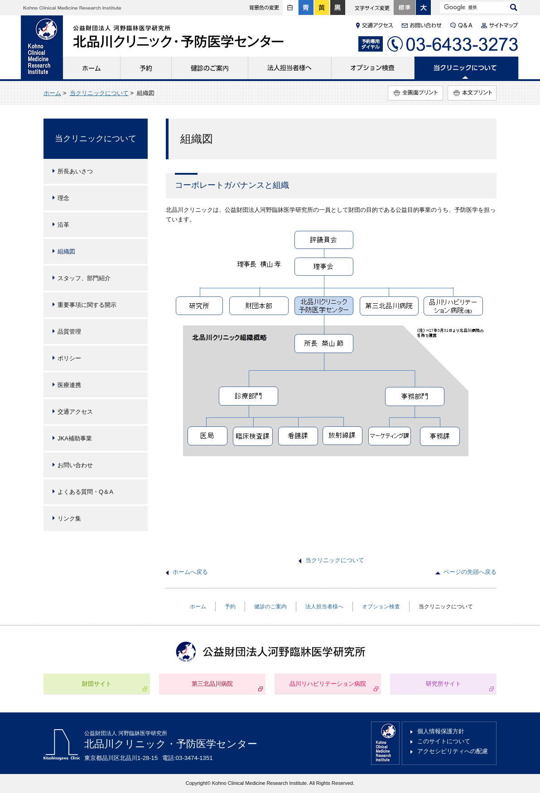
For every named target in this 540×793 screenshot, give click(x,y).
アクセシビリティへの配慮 (452, 751)
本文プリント (472, 93)
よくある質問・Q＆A (85, 491)
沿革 (63, 224)
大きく (423, 7)
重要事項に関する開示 (87, 304)
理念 (63, 198)
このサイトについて (443, 741)
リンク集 (69, 518)
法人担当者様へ (290, 68)
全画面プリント (415, 93)
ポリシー (69, 358)
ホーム (92, 68)
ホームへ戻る (190, 571)
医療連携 (69, 385)
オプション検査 (373, 68)
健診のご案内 (210, 68)
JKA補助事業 (75, 438)
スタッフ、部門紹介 (84, 278)
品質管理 (69, 331)
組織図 (66, 251)
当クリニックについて (467, 68)
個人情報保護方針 (440, 731)
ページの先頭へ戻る (470, 571)
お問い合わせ (75, 465)
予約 (146, 68)
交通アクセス (75, 411)
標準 (404, 7)
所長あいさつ (75, 171)
